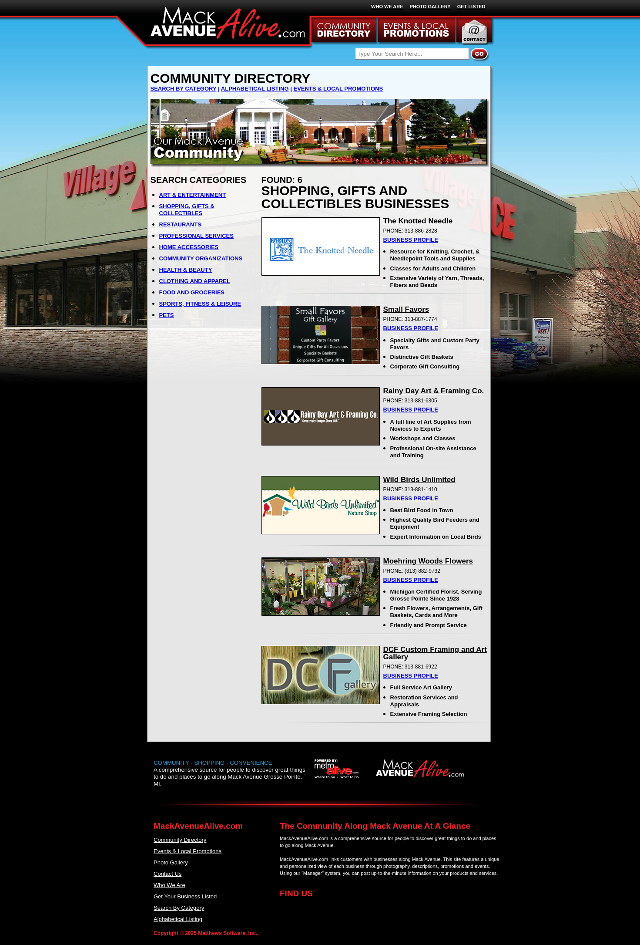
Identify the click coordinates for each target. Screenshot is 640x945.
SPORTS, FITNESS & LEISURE (200, 303)
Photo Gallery (171, 862)
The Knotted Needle (418, 221)
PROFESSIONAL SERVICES (196, 236)
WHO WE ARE (387, 6)
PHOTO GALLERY (430, 6)
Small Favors (406, 309)
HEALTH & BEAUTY (185, 270)
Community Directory (180, 840)
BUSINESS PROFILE (410, 239)
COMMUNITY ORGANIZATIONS (201, 258)
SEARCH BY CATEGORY (184, 88)
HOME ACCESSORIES (189, 247)
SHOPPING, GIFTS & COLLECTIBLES (186, 209)
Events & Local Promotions (187, 851)
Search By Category (179, 907)
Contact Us (167, 874)
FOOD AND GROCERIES (192, 292)
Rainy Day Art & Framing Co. (433, 391)
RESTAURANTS (180, 224)
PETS (166, 315)
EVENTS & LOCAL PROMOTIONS (338, 88)
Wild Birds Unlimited (419, 480)
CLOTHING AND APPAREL (194, 281)
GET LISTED (471, 6)
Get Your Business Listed (185, 896)
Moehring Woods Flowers (428, 561)
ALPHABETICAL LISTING (255, 88)
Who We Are (169, 885)
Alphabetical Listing (178, 919)
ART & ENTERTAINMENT (192, 195)
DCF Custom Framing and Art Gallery (435, 653)
